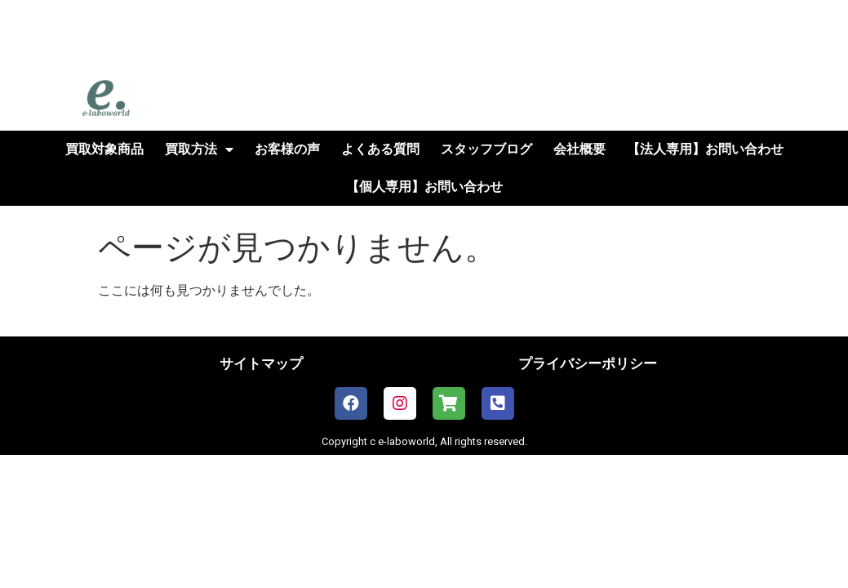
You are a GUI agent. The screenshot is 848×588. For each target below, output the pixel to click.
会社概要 (579, 149)
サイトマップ (261, 363)
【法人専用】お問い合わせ (705, 149)
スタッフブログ (486, 149)
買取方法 (199, 149)
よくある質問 (380, 149)
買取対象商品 (104, 149)
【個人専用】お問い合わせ (424, 186)
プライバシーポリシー (587, 363)
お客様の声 (287, 149)
